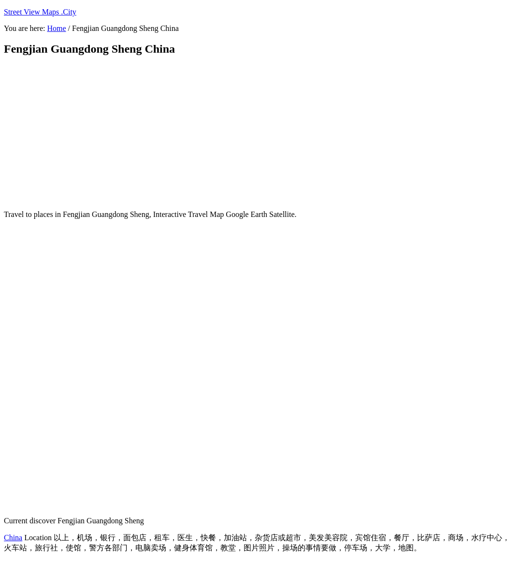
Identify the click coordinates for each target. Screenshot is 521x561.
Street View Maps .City (40, 12)
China (13, 537)
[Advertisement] (238, 133)
